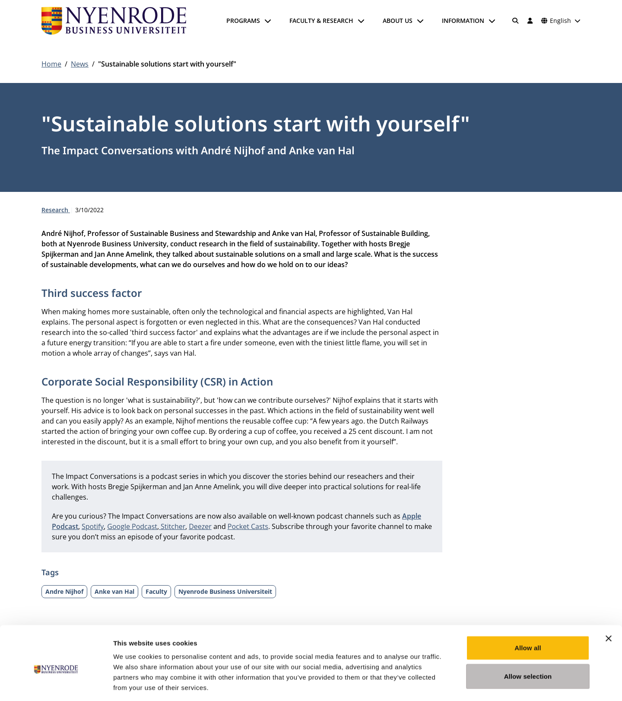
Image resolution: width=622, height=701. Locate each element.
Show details (453, 684)
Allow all (527, 609)
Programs (243, 20)
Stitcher (173, 526)
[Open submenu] (267, 20)
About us (398, 20)
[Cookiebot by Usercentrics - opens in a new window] (56, 684)
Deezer (200, 526)
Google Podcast (132, 526)
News (80, 64)
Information (463, 20)
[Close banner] (609, 600)
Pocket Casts (248, 526)
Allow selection (528, 637)
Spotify (93, 526)
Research (55, 210)
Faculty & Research (321, 20)
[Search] (516, 20)
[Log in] (530, 20)
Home (51, 64)
